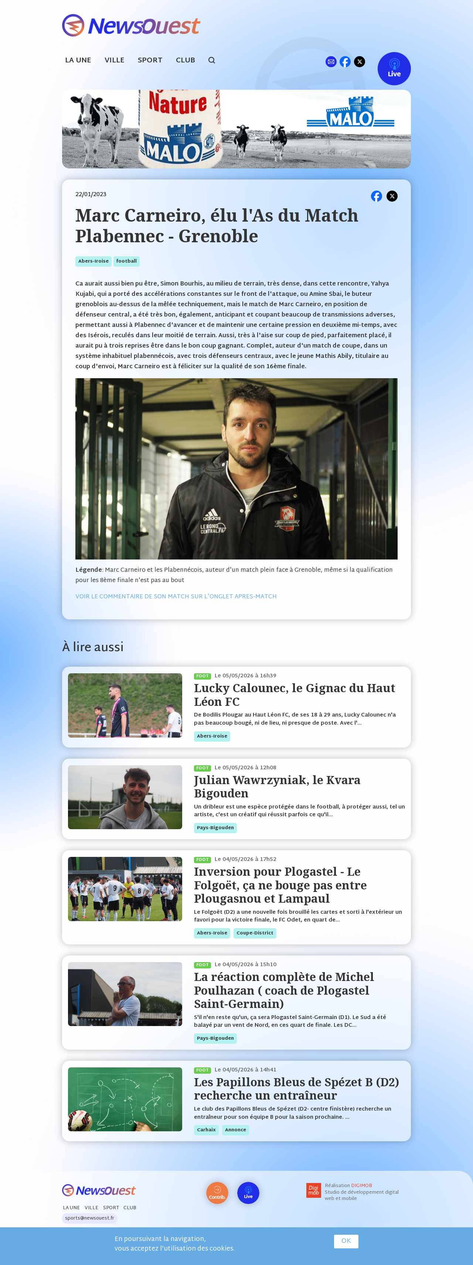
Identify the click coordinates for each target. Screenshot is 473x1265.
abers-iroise (93, 261)
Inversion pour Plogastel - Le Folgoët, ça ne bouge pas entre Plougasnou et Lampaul (280, 885)
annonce (235, 1130)
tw (359, 61)
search (215, 61)
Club (185, 60)
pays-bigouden (215, 828)
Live (387, 61)
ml (330, 61)
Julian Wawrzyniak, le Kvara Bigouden (277, 786)
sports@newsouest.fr (89, 1218)
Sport (150, 60)
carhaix (206, 1130)
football (126, 261)
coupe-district (254, 933)
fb (345, 61)
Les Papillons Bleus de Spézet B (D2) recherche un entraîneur (296, 1088)
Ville (115, 60)
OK (346, 1241)
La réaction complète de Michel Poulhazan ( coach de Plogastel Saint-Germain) (284, 990)
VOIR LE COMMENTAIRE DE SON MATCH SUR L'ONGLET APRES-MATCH (176, 597)
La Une (78, 60)
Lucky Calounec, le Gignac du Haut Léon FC (294, 694)
